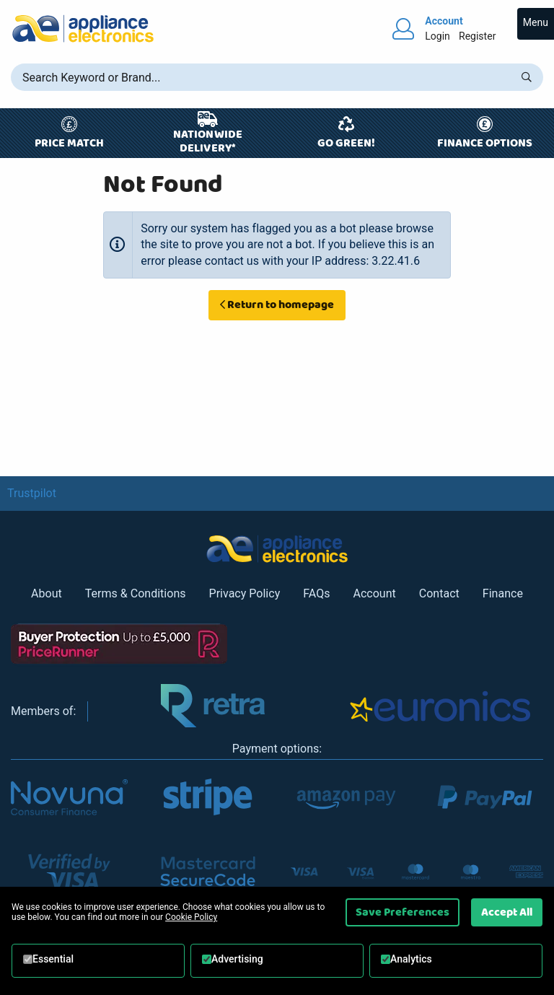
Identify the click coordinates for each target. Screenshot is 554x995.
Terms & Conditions (135, 593)
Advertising (237, 959)
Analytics (411, 959)
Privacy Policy (245, 593)
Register (477, 36)
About (46, 593)
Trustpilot (31, 493)
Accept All (506, 912)
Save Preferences (402, 912)
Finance (503, 593)
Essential (53, 959)
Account (374, 593)
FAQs (316, 593)
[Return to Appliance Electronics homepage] (83, 28)
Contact (439, 593)
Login (437, 36)
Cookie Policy (191, 917)
